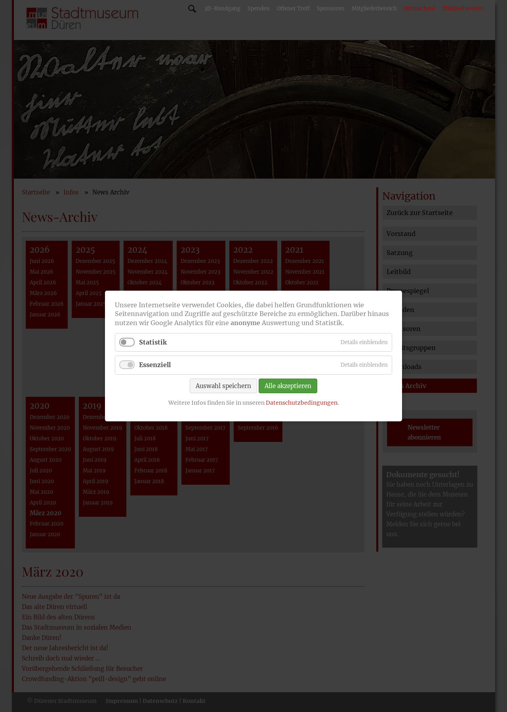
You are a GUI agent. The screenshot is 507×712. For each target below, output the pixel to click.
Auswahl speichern (223, 385)
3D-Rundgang (222, 8)
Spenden (259, 8)
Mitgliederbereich (374, 8)
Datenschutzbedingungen (301, 402)
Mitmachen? (420, 8)
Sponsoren (331, 8)
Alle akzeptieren (288, 385)
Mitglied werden (463, 8)
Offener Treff (293, 8)
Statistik (153, 342)
